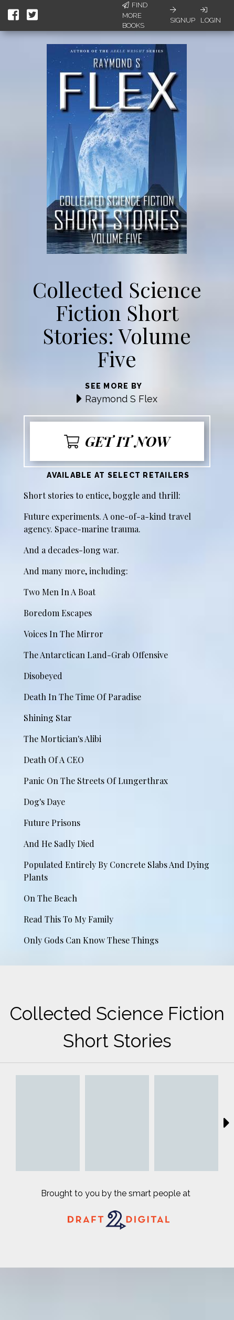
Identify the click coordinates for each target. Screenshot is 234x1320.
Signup (182, 15)
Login (210, 15)
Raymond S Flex (121, 398)
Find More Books (134, 15)
